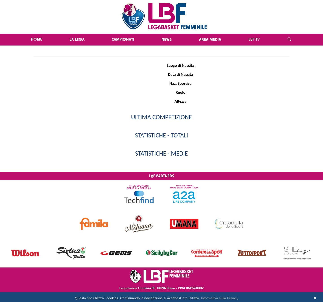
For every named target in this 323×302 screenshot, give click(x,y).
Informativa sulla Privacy (219, 298)
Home (36, 39)
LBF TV (254, 39)
